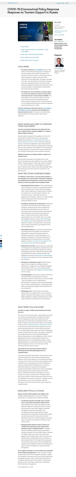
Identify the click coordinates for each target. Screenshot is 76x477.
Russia (16, 3)
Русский (66, 3)
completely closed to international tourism (39, 324)
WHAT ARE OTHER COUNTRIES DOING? (32, 54)
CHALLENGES (25, 46)
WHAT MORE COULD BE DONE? (30, 57)
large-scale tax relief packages (43, 255)
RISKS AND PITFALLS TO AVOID (30, 60)
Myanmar (26, 257)
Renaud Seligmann (58, 68)
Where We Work (11, 3)
